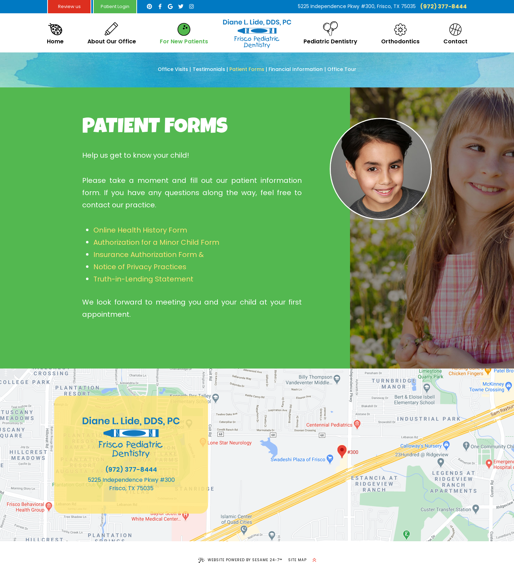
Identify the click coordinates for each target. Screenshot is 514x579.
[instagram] (191, 6)
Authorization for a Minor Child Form (156, 242)
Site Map (297, 560)
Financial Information (296, 69)
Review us (69, 6)
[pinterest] (149, 6)
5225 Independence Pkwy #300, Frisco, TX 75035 (357, 6)
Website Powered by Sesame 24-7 (240, 560)
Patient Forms (246, 69)
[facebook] (160, 6)
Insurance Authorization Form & (149, 254)
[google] (170, 6)
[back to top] (314, 560)
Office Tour (341, 69)
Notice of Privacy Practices (139, 267)
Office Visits (173, 69)
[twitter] (181, 6)
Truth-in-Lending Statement (143, 279)
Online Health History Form (140, 230)
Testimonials (209, 69)
